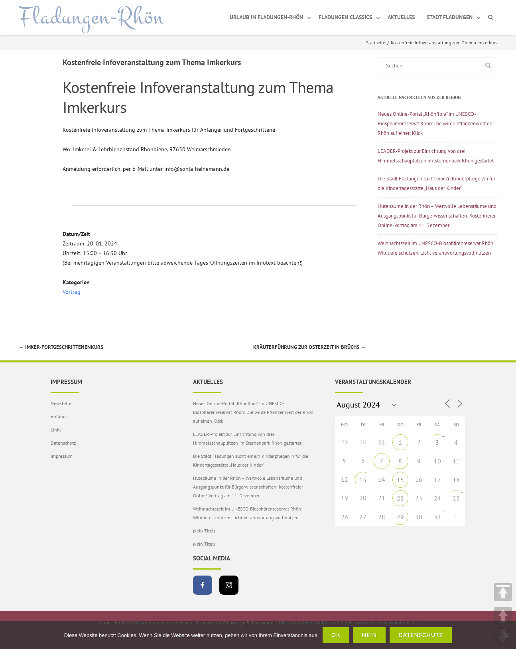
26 (344, 517)
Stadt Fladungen (450, 17)
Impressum (62, 456)
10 (437, 461)
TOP (503, 592)
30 (418, 517)
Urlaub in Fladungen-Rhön (266, 17)
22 (400, 498)
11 (456, 461)
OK (336, 634)
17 (437, 480)
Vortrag (72, 291)
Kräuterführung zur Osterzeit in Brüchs (309, 347)
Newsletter (62, 403)
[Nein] (506, 635)
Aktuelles (401, 17)
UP (503, 616)
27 (362, 517)
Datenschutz (63, 443)
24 (437, 498)
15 (400, 480)
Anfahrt (58, 416)
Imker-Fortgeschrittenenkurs (61, 347)
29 (400, 517)
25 (456, 498)
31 (381, 442)
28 (381, 517)
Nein (369, 634)
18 (456, 480)
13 (362, 480)
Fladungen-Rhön (91, 17)
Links (56, 430)
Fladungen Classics (345, 17)
